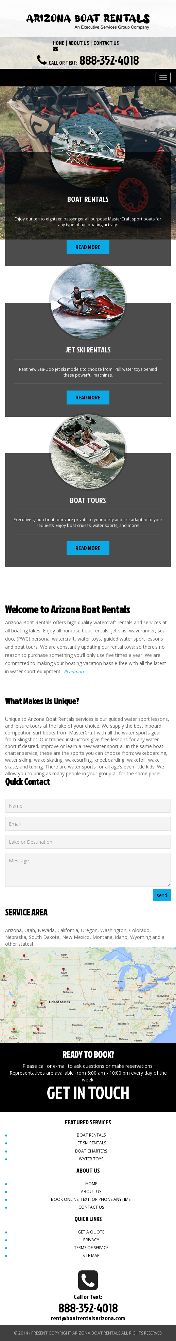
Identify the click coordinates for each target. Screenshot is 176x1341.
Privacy (91, 1240)
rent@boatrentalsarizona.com (88, 1318)
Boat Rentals (91, 1135)
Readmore (74, 671)
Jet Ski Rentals (91, 1143)
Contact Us (91, 1207)
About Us (91, 1191)
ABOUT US (79, 43)
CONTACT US (106, 43)
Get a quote (91, 1232)
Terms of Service (91, 1248)
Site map (91, 1255)
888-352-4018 (109, 59)
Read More (88, 247)
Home (91, 1184)
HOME (58, 43)
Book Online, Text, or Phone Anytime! (91, 1199)
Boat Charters (91, 1151)
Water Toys (91, 1159)
